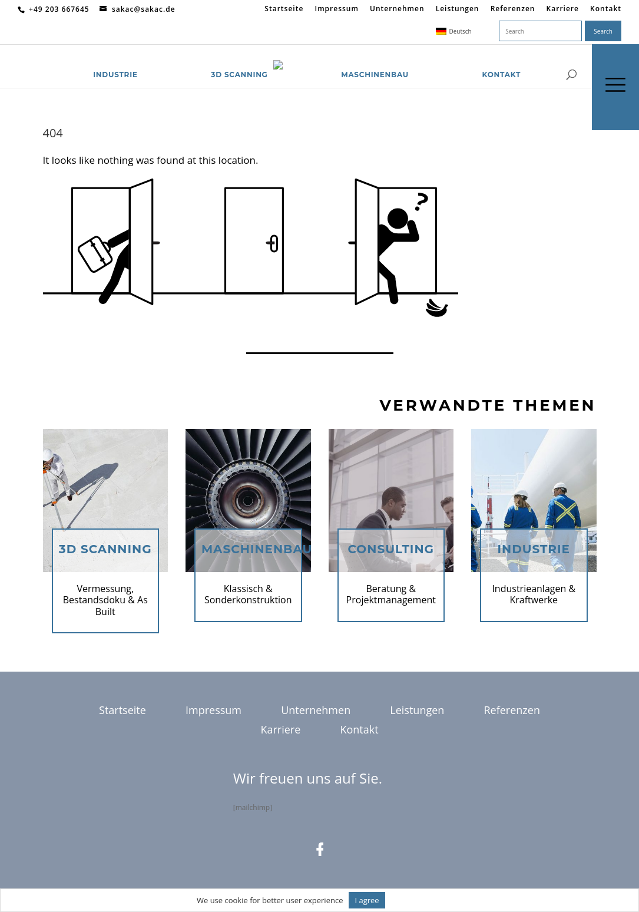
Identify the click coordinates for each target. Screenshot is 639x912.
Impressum (336, 9)
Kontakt (605, 9)
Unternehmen (397, 9)
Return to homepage (91, 332)
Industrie (115, 60)
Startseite (283, 9)
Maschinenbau (375, 60)
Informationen (416, 900)
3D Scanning (239, 60)
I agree (367, 900)
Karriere (563, 9)
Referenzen (513, 9)
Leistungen (457, 9)
